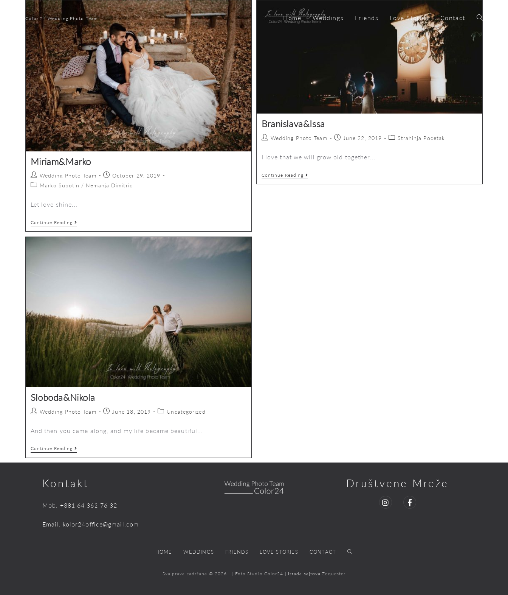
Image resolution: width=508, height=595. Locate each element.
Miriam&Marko (61, 161)
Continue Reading (54, 222)
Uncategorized (186, 411)
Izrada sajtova (305, 573)
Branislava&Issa (293, 123)
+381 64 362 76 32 (89, 505)
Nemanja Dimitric (109, 185)
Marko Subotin (59, 185)
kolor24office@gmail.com (101, 524)
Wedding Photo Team (68, 175)
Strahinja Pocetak (421, 138)
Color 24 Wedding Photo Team (61, 18)
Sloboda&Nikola (63, 397)
